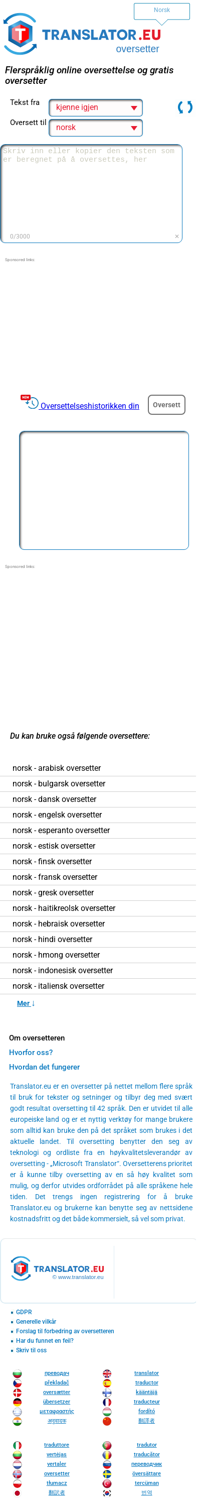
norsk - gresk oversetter (53, 892)
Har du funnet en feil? (45, 1341)
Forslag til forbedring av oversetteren (65, 1331)
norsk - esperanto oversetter (61, 830)
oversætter (56, 1392)
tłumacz (57, 1483)
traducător (147, 1454)
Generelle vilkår (36, 1322)
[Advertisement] (98, 326)
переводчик (146, 1464)
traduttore (56, 1445)
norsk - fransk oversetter (55, 877)
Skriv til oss (31, 1350)
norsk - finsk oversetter (52, 861)
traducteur (147, 1402)
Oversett (166, 405)
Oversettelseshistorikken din (90, 406)
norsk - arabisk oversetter (57, 768)
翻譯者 (146, 1421)
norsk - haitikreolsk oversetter (64, 908)
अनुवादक (57, 1421)
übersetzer (56, 1402)
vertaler (56, 1464)
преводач (57, 1373)
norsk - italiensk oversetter (58, 986)
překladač (57, 1382)
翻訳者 (57, 1492)
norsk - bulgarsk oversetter (59, 783)
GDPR (24, 1312)
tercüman (147, 1483)
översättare (146, 1473)
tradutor (147, 1445)
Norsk (162, 10)
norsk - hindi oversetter (52, 939)
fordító (146, 1411)
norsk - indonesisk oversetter (63, 970)
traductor (146, 1382)
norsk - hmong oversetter (56, 955)
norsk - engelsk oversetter (57, 815)
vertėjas (57, 1454)
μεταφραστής (57, 1411)
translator (146, 1373)
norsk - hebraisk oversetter (59, 924)
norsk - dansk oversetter (54, 799)
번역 (146, 1492)
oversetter (57, 1473)
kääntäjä (146, 1392)
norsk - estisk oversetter (54, 846)
